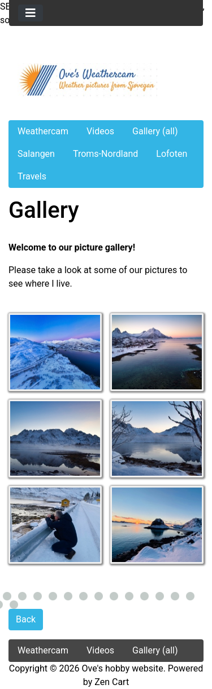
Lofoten (171, 153)
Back (26, 619)
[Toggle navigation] (30, 13)
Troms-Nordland (105, 153)
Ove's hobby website (122, 668)
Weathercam (43, 131)
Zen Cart (111, 682)
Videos (100, 131)
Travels (32, 176)
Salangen (36, 153)
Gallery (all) (155, 131)
